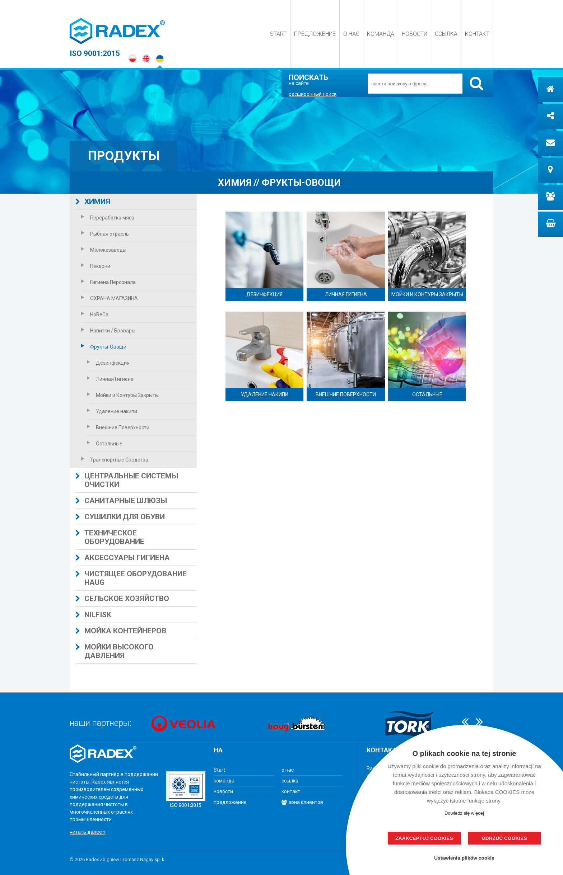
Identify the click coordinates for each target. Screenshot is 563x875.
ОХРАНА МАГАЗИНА (109, 298)
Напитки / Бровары (108, 331)
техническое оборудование (109, 537)
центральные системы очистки (126, 480)
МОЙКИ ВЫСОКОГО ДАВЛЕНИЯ (114, 651)
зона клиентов (302, 802)
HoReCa (94, 314)
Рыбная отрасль (105, 234)
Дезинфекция (108, 363)
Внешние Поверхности (118, 427)
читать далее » (88, 832)
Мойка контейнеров (120, 630)
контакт (477, 33)
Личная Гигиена (110, 379)
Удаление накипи (112, 411)
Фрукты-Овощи (103, 347)
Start (278, 33)
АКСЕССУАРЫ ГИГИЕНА (122, 557)
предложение (315, 33)
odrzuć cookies (500, 838)
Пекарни (95, 266)
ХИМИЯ (92, 201)
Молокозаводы (103, 250)
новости (414, 33)
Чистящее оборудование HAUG (131, 578)
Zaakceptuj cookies (428, 838)
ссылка (446, 33)
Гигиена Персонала (108, 282)
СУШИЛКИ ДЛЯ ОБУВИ (120, 516)
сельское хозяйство (122, 598)
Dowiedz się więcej (464, 813)
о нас (351, 33)
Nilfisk (93, 614)
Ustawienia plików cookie (466, 858)
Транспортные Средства (114, 460)
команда (380, 33)
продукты (123, 156)
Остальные (104, 443)
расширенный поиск (312, 94)
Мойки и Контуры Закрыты (123, 395)
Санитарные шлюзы (121, 500)
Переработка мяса (107, 218)
